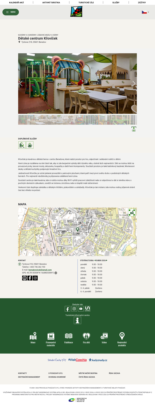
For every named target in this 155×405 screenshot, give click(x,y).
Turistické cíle (86, 2)
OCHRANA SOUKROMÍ (57, 377)
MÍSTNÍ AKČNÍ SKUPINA (88, 373)
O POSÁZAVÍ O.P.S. (55, 373)
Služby (115, 2)
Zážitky (142, 2)
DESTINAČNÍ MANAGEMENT (29, 377)
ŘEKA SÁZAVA (114, 373)
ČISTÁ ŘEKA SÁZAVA (87, 377)
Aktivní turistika (51, 2)
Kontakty (22, 373)
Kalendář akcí (16, 2)
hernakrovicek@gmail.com (40, 270)
